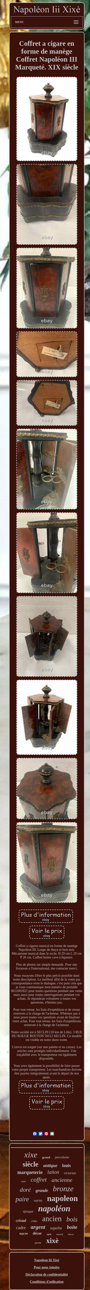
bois (72, 1219)
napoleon (62, 1198)
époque (28, 1211)
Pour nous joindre (47, 1267)
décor (37, 1233)
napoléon (54, 1208)
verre (38, 1200)
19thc (34, 1221)
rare (23, 1181)
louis (66, 1165)
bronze (63, 1188)
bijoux (71, 1234)
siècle (30, 1164)
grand (46, 1157)
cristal (21, 1220)
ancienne (62, 1180)
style (49, 1234)
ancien (52, 1218)
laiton (53, 1172)
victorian (70, 1173)
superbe (56, 1228)
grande (42, 1190)
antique (50, 1165)
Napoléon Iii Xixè (46, 1260)
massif (59, 1234)
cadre (21, 1227)
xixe (30, 1154)
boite (72, 1227)
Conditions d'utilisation (46, 1282)
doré (25, 1189)
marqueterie (29, 1172)
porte (38, 1242)
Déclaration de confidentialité (46, 1274)
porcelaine (62, 1157)
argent (38, 1227)
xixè (52, 1240)
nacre (23, 1233)
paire (22, 1199)
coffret (39, 1179)
